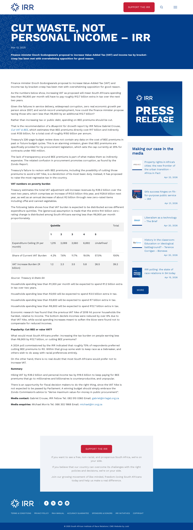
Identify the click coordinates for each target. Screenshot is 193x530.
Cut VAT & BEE (19, 129)
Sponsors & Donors (102, 513)
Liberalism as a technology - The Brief (155, 221)
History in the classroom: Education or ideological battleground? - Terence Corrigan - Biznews (155, 247)
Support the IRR (96, 448)
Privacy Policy (41, 513)
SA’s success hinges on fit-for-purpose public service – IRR (155, 197)
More (140, 290)
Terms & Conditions (21, 513)
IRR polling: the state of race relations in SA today (155, 273)
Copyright (138, 513)
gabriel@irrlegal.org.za (105, 398)
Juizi (127, 526)
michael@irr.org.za (91, 404)
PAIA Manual (58, 513)
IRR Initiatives (122, 513)
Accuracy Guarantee (78, 513)
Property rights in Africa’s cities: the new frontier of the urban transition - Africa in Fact (155, 169)
